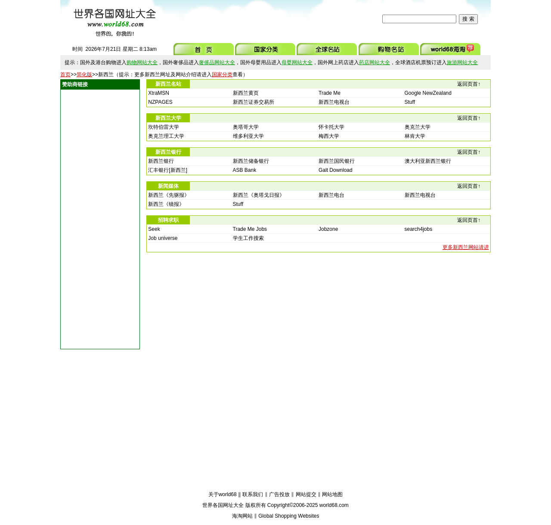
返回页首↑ (468, 84)
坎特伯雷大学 (163, 127)
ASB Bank (245, 170)
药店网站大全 (374, 62)
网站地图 (332, 494)
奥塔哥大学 (246, 127)
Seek (154, 229)
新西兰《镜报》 (166, 204)
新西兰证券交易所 (253, 102)
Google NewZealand (428, 93)
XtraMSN (158, 93)
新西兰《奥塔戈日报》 (259, 195)
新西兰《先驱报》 (168, 195)
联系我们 (252, 494)
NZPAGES (160, 102)
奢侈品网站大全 (217, 62)
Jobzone (328, 229)
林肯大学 (415, 136)
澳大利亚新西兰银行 (428, 161)
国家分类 (222, 74)
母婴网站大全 (297, 62)
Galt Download (336, 170)
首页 (65, 74)
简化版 (84, 74)
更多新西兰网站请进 (466, 247)
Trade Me (330, 93)
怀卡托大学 (331, 127)
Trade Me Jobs (250, 229)
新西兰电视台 (334, 102)
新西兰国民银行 (337, 161)
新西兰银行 (161, 161)
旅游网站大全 (462, 62)
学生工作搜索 (248, 238)
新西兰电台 (331, 195)
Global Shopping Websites (288, 516)
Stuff (410, 102)
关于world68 (222, 494)
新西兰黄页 (246, 93)
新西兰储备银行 (251, 161)
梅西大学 (329, 136)
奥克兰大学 (417, 127)
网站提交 (306, 494)
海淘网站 (242, 516)
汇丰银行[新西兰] (167, 170)
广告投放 (279, 494)
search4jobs (419, 229)
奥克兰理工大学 (166, 136)
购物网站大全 (142, 62)
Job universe (162, 238)
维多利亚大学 (248, 136)
